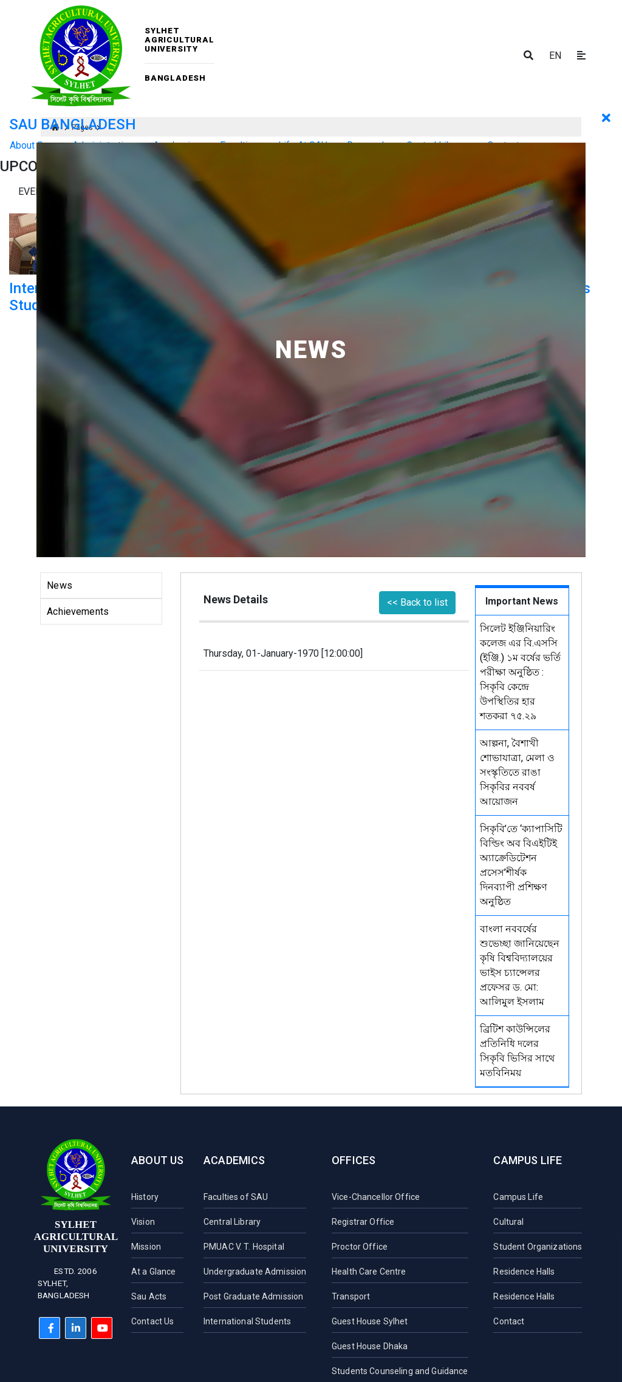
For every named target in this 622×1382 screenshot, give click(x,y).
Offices (353, 1160)
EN (555, 55)
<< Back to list (417, 602)
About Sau (31, 145)
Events (35, 191)
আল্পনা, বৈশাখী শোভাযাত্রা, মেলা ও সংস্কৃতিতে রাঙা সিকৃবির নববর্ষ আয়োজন (517, 772)
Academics (234, 1160)
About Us (157, 1160)
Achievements (78, 611)
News (59, 585)
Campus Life (527, 1160)
